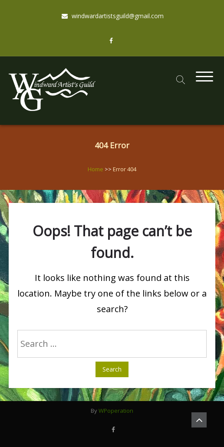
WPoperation (116, 410)
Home (95, 169)
